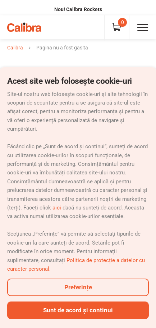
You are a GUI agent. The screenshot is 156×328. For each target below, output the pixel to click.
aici (56, 207)
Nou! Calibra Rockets (78, 9)
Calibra (15, 47)
